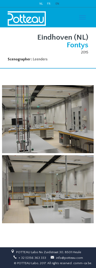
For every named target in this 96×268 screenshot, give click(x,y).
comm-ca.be (82, 263)
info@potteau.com (69, 258)
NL (41, 3)
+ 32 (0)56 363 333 (32, 258)
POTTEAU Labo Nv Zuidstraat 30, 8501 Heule (48, 252)
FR (48, 3)
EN (57, 3)
